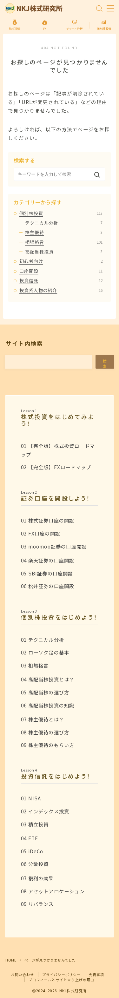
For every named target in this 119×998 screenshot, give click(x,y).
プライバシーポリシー (61, 974)
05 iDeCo (32, 851)
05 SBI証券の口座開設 (47, 573)
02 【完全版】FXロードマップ (56, 466)
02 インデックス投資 (45, 811)
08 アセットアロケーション (53, 891)
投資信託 (60, 280)
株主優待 (63, 232)
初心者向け (60, 261)
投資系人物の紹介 (60, 290)
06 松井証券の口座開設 (47, 585)
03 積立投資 (35, 824)
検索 (105, 363)
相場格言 (63, 242)
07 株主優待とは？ (42, 719)
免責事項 (96, 974)
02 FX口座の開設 (40, 533)
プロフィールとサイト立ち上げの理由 (61, 979)
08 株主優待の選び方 (45, 732)
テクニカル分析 (63, 223)
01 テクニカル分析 (42, 639)
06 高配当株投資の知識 (47, 705)
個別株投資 (60, 213)
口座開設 (60, 271)
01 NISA (31, 798)
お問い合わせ (22, 974)
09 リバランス (37, 903)
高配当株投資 (63, 251)
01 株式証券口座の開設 (47, 520)
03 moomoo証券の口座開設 (54, 546)
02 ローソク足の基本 (45, 652)
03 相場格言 (35, 665)
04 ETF (29, 838)
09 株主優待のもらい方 (47, 744)
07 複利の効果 (37, 878)
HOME (10, 959)
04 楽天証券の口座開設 (47, 560)
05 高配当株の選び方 (45, 692)
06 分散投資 (35, 863)
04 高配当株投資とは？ (47, 679)
